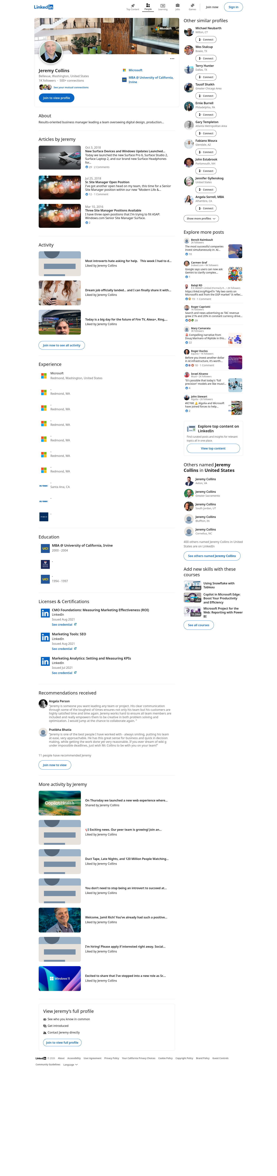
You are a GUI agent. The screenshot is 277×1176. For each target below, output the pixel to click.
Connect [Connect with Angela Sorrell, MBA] (206, 208)
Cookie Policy (165, 1058)
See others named (212, 556)
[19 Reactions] (190, 299)
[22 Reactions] (188, 342)
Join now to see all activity (61, 345)
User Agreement (92, 1058)
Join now (212, 7)
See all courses (198, 625)
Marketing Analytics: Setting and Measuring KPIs (91, 658)
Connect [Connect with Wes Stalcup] (206, 58)
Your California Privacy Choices (138, 1058)
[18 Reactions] (191, 365)
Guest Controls (220, 1058)
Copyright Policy (184, 1058)
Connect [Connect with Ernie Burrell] (206, 114)
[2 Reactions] (187, 411)
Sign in (233, 7)
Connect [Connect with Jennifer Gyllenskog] (206, 189)
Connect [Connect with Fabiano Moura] (206, 152)
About (61, 1058)
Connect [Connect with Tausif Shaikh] (206, 96)
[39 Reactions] (191, 320)
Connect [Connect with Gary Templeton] (206, 133)
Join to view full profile (62, 1043)
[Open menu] (172, 58)
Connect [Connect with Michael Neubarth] (206, 39)
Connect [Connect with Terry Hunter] (206, 77)
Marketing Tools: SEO (69, 634)
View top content (213, 448)
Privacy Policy (111, 1058)
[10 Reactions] (188, 254)
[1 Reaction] (187, 277)
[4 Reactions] (187, 388)
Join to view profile (56, 98)
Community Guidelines (48, 1064)
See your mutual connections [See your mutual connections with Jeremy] (71, 87)
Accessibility (74, 1058)
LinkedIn (58, 615)
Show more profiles (201, 218)
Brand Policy (202, 1058)
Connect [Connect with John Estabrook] (206, 171)
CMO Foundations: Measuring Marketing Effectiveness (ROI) (100, 610)
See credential (64, 625)
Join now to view (55, 765)
